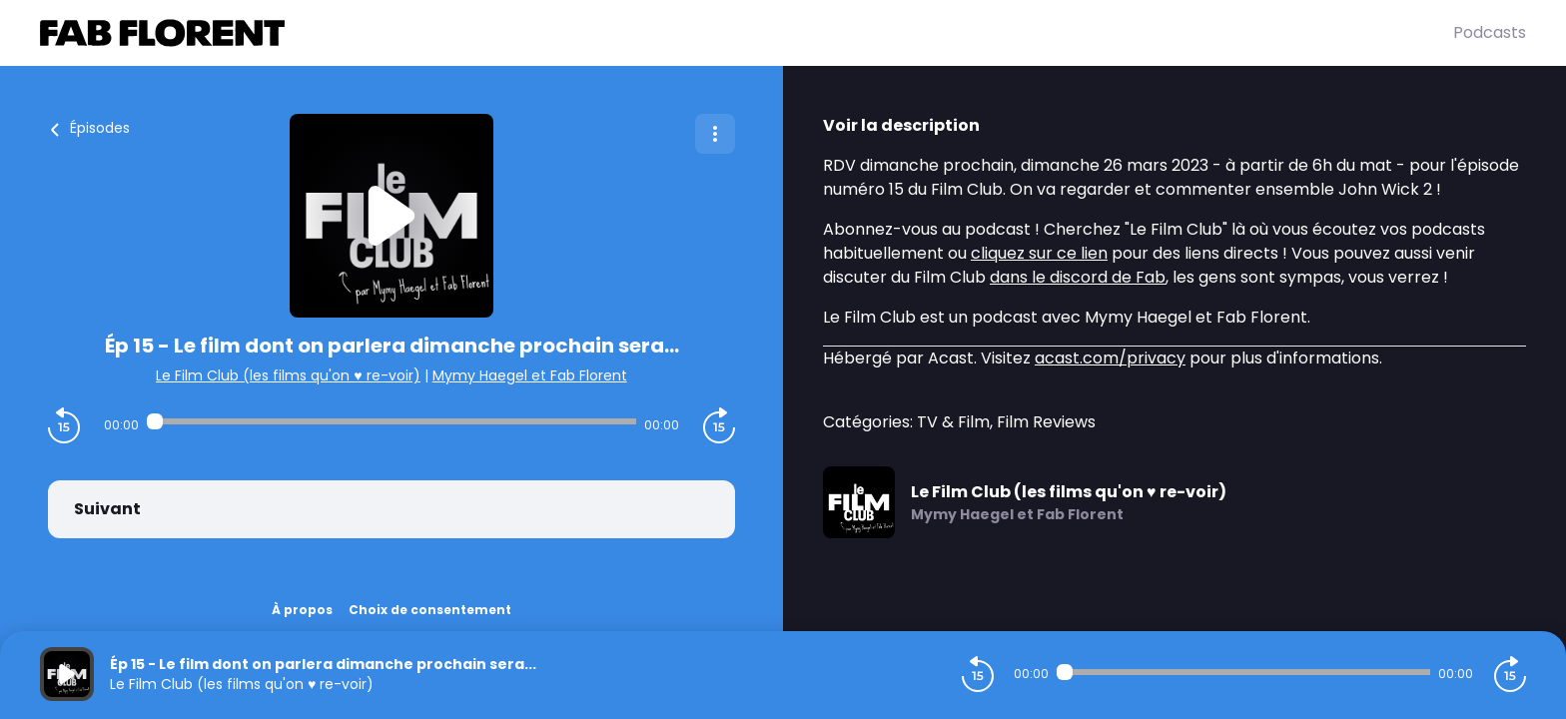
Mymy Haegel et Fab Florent (529, 375)
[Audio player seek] (391, 421)
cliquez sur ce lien (1039, 253)
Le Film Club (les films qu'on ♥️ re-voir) (287, 375)
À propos (302, 609)
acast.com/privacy (1110, 358)
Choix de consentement (430, 609)
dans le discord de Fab (1078, 277)
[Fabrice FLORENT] (746, 33)
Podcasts (1489, 32)
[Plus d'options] (715, 134)
